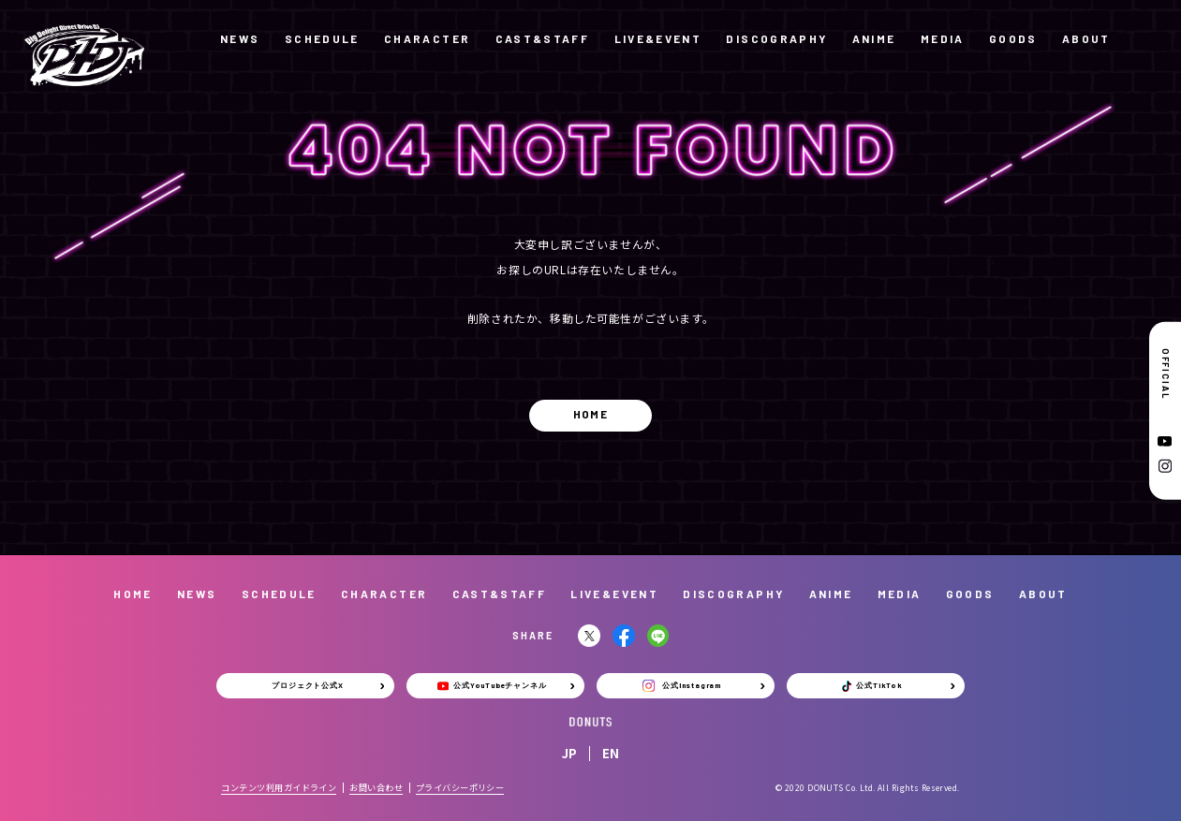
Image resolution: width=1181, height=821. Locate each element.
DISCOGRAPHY (776, 38)
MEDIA (943, 38)
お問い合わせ (376, 787)
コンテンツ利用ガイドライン (278, 787)
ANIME (874, 38)
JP (569, 753)
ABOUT (1086, 38)
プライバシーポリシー (460, 787)
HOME (590, 413)
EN (610, 753)
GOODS (1013, 38)
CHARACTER (427, 38)
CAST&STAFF (542, 38)
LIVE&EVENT (658, 38)
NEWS (239, 38)
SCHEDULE (322, 38)
